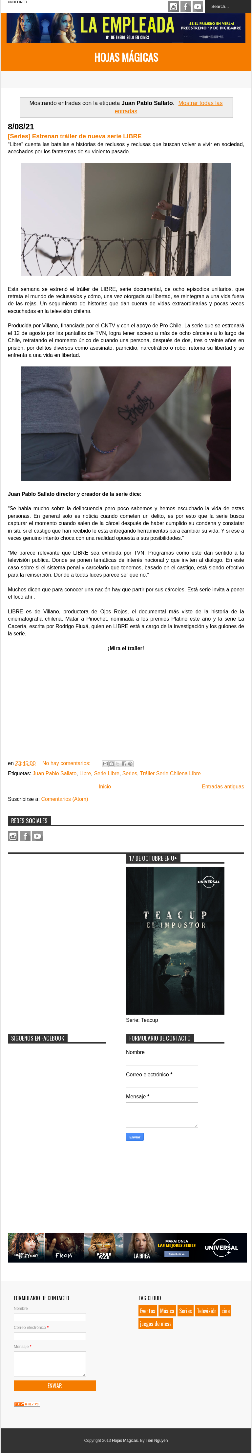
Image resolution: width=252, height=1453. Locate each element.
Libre (85, 773)
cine (225, 1311)
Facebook (185, 6)
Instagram (173, 6)
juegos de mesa (156, 1324)
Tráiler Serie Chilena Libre (170, 773)
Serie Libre (106, 773)
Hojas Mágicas (126, 57)
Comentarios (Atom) (64, 799)
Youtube (198, 6)
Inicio (105, 786)
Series (129, 773)
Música (167, 1311)
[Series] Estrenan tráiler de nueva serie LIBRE (74, 136)
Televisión (207, 1311)
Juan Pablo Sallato (54, 773)
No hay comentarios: (67, 763)
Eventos (147, 1311)
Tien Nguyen (157, 1440)
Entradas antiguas (223, 786)
